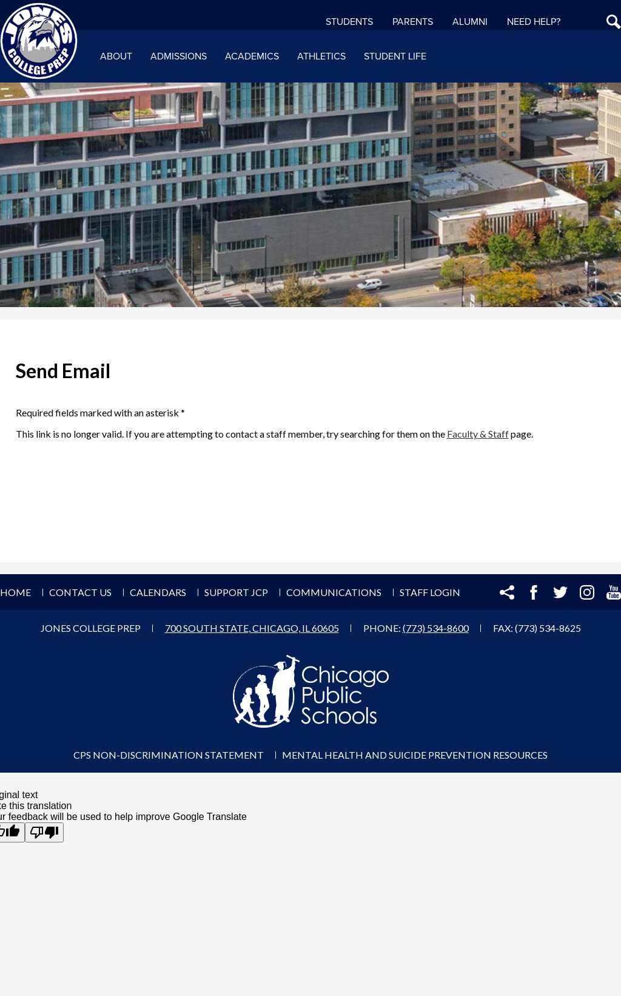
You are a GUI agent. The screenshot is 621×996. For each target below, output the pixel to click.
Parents (412, 22)
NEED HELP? (533, 22)
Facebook (533, 592)
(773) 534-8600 (436, 628)
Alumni (470, 22)
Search (613, 22)
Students (349, 22)
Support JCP (236, 592)
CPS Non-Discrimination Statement (168, 755)
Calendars (158, 592)
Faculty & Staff (478, 433)
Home (15, 592)
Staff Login (430, 592)
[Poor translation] (44, 832)
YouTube (613, 592)
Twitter (560, 592)
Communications (333, 592)
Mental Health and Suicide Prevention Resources (415, 755)
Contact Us (80, 592)
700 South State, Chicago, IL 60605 (252, 628)
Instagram (587, 592)
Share (507, 592)
